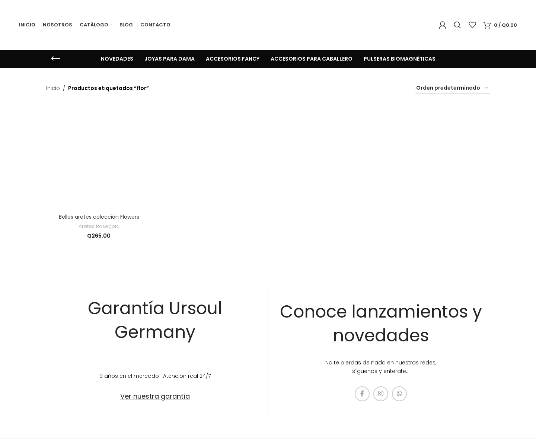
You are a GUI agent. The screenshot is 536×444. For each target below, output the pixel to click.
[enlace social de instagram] (380, 393)
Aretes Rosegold (99, 226)
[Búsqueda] (457, 24)
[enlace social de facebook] (362, 393)
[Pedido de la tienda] (452, 88)
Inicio (53, 88)
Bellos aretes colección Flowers (99, 217)
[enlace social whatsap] (399, 393)
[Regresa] (55, 58)
